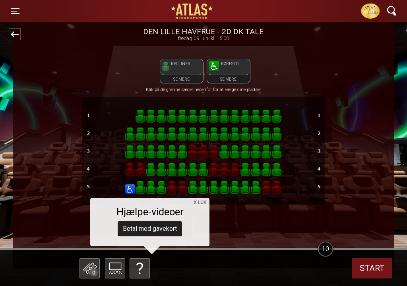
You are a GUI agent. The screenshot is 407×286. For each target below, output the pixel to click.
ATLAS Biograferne (192, 11)
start (372, 268)
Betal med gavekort (150, 228)
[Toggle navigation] (15, 11)
